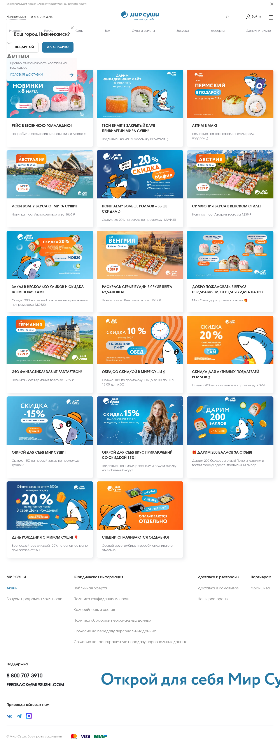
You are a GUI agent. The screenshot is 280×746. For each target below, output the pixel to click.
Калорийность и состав (94, 610)
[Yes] (58, 47)
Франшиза (260, 588)
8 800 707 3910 (42, 17)
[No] (24, 47)
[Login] (253, 17)
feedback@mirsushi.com (35, 685)
